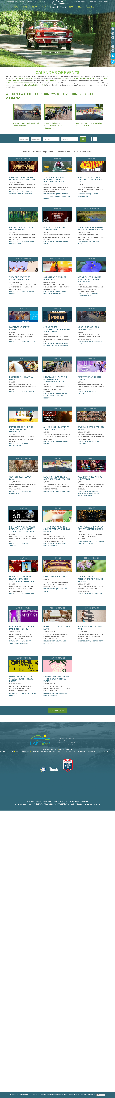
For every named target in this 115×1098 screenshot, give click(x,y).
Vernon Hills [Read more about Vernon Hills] (53, 754)
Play (16, 7)
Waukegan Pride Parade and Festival (90, 478)
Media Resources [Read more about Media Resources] (37, 803)
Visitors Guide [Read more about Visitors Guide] (79, 1)
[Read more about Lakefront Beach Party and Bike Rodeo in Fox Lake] (88, 115)
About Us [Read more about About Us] (92, 1)
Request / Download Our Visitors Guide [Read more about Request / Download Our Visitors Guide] (41, 801)
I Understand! (100, 1094)
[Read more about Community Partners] (50, 749)
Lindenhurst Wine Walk (55, 577)
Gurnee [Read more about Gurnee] (33, 751)
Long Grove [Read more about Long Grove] (102, 751)
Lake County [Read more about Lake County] (62, 751)
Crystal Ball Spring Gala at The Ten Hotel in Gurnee (91, 528)
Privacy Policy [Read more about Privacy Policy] (89, 1094)
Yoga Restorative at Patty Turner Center (20, 278)
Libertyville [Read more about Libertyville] (82, 751)
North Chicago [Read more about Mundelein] (41, 754)
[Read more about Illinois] (53, 773)
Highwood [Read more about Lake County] (52, 751)
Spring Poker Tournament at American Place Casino (56, 329)
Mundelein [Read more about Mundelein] (111, 751)
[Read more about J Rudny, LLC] (96, 805)
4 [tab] (60, 131)
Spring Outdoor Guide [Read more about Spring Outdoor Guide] (15, 1)
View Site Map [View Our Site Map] (52, 803)
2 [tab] (55, 131)
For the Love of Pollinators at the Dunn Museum (90, 579)
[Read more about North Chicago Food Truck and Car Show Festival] (26, 115)
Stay (44, 7)
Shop (34, 7)
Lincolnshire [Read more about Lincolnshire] (92, 751)
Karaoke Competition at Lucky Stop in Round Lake (22, 178)
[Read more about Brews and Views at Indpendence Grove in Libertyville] (57, 117)
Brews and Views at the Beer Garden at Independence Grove (55, 379)
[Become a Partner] (66, 749)
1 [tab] (52, 131)
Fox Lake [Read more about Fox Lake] (18, 751)
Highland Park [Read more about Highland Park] (42, 751)
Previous (9, 113)
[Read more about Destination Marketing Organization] (43, 773)
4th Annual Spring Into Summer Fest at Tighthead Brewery (56, 529)
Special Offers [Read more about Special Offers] (83, 801)
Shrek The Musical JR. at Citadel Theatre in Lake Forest (21, 678)
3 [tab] (57, 131)
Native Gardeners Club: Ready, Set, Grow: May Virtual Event (89, 279)
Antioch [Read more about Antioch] (3, 751)
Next (105, 113)
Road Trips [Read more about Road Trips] (32, 1)
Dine (25, 7)
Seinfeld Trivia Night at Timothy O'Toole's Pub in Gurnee (90, 179)
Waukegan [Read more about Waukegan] (71, 754)
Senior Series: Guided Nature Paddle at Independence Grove (53, 179)
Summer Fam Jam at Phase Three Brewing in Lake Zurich (56, 678)
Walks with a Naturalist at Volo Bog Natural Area (91, 228)
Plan (71, 7)
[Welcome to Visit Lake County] (59, 8)
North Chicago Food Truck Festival (88, 328)
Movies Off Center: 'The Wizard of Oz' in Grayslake (21, 429)
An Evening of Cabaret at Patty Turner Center (56, 428)
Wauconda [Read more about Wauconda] (63, 754)
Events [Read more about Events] (42, 1)
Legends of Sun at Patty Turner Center (55, 228)
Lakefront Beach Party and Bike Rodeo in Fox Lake (56, 478)
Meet (80, 7)
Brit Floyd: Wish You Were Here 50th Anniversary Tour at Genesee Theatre (22, 529)
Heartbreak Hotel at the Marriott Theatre (21, 628)
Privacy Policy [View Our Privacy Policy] (79, 803)
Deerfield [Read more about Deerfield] (10, 751)
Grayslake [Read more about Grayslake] (26, 751)
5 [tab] (63, 131)
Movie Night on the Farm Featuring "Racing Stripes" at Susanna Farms (22, 579)
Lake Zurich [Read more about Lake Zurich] (72, 751)
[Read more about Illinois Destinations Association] (68, 773)
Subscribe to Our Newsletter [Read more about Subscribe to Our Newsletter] (66, 801)
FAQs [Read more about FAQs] (45, 803)
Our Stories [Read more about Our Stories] (103, 1)
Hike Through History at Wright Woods (21, 228)
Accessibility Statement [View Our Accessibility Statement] (65, 803)
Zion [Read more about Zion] (78, 754)
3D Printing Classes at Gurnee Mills (54, 278)
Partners (90, 7)
